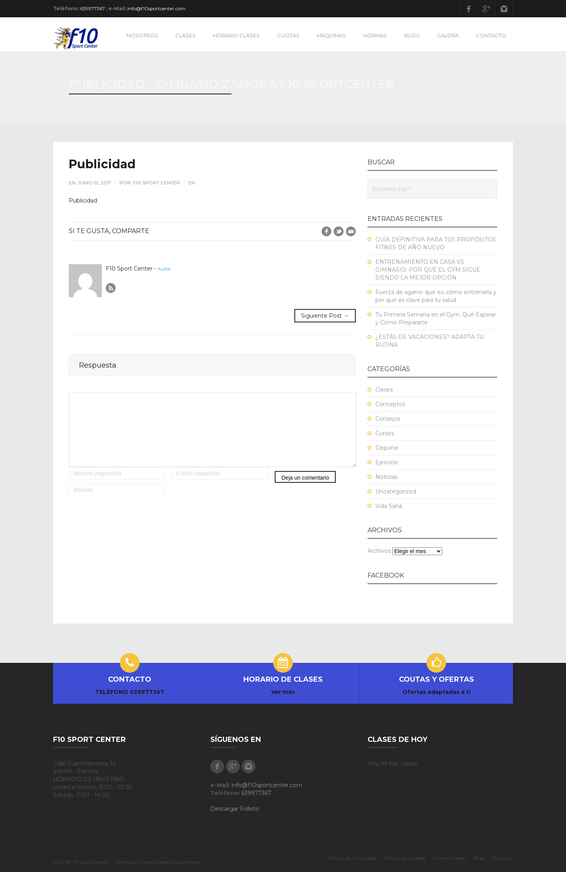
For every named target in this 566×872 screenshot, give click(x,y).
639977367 (92, 8)
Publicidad (83, 200)
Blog (478, 858)
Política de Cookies (405, 858)
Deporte (387, 447)
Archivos (379, 550)
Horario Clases (449, 858)
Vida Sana (388, 506)
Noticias (386, 476)
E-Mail (351, 231)
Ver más (283, 691)
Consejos (387, 418)
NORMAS (375, 35)
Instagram (504, 8)
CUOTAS (288, 35)
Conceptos (390, 404)
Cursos (384, 433)
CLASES (185, 35)
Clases (384, 389)
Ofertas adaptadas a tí (436, 691)
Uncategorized (395, 491)
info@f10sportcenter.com (156, 8)
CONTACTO (491, 35)
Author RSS (111, 288)
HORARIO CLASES (236, 35)
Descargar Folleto (234, 808)
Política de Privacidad (352, 858)
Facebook (468, 8)
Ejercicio (386, 462)
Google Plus (486, 8)
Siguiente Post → (325, 315)
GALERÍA (448, 35)
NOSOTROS (142, 35)
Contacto (502, 858)
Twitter (339, 231)
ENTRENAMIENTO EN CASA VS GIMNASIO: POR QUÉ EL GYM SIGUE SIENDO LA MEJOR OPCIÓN (427, 269)
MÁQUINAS (331, 35)
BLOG (412, 35)
